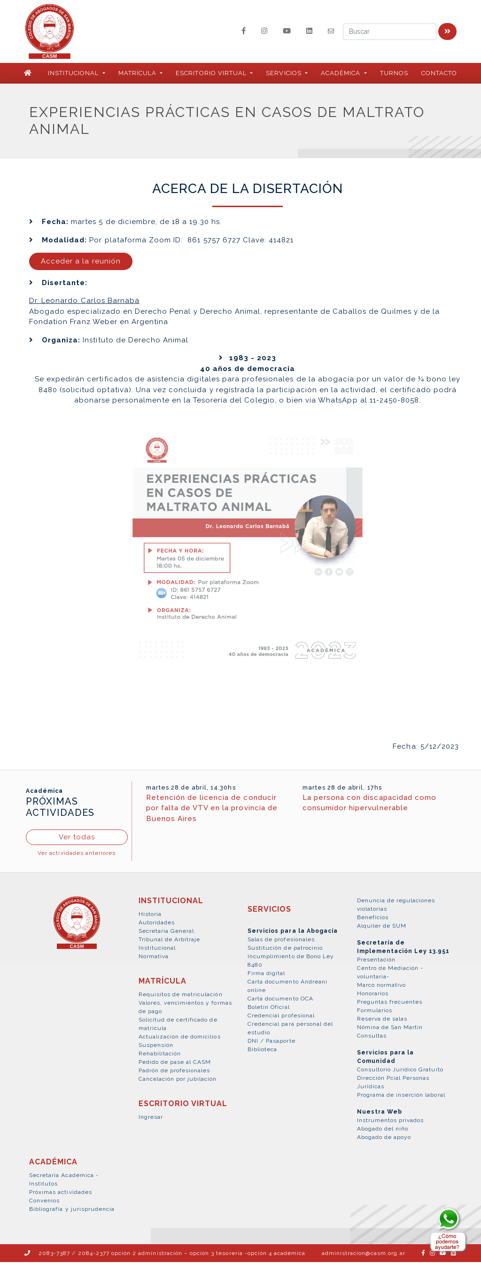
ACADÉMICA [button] (341, 73)
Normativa (154, 957)
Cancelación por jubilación (178, 1080)
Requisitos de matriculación (181, 995)
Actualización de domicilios (180, 1037)
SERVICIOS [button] (284, 73)
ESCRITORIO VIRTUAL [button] (212, 73)
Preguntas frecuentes (390, 1003)
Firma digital (267, 974)
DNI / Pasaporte (271, 1041)
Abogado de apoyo (384, 1138)
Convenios (44, 1201)
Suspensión (156, 1046)
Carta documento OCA (280, 999)
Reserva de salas (382, 1019)
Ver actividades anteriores (77, 854)
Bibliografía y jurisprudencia (72, 1210)
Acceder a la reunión (81, 262)
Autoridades (157, 923)
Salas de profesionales (281, 940)
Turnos (394, 73)
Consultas (372, 1036)
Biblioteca (262, 1050)
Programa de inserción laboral (401, 1096)
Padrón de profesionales (174, 1071)
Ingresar (151, 1118)
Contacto (439, 73)
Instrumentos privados (390, 1121)
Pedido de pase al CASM (175, 1063)
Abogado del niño (383, 1129)
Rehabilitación (160, 1054)
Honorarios (372, 994)
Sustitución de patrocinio (285, 948)
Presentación (376, 960)
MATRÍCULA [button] (138, 73)
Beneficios (372, 918)
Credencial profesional (281, 1016)
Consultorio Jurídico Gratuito (400, 1070)
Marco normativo (381, 986)
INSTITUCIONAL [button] (74, 73)
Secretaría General (166, 932)
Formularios (374, 1011)
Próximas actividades (60, 1193)
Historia (150, 915)
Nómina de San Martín (390, 1028)
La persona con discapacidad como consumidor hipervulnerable (369, 803)
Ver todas (77, 838)
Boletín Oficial (269, 1008)
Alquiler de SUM (382, 926)
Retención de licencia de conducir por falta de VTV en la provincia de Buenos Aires (212, 808)
